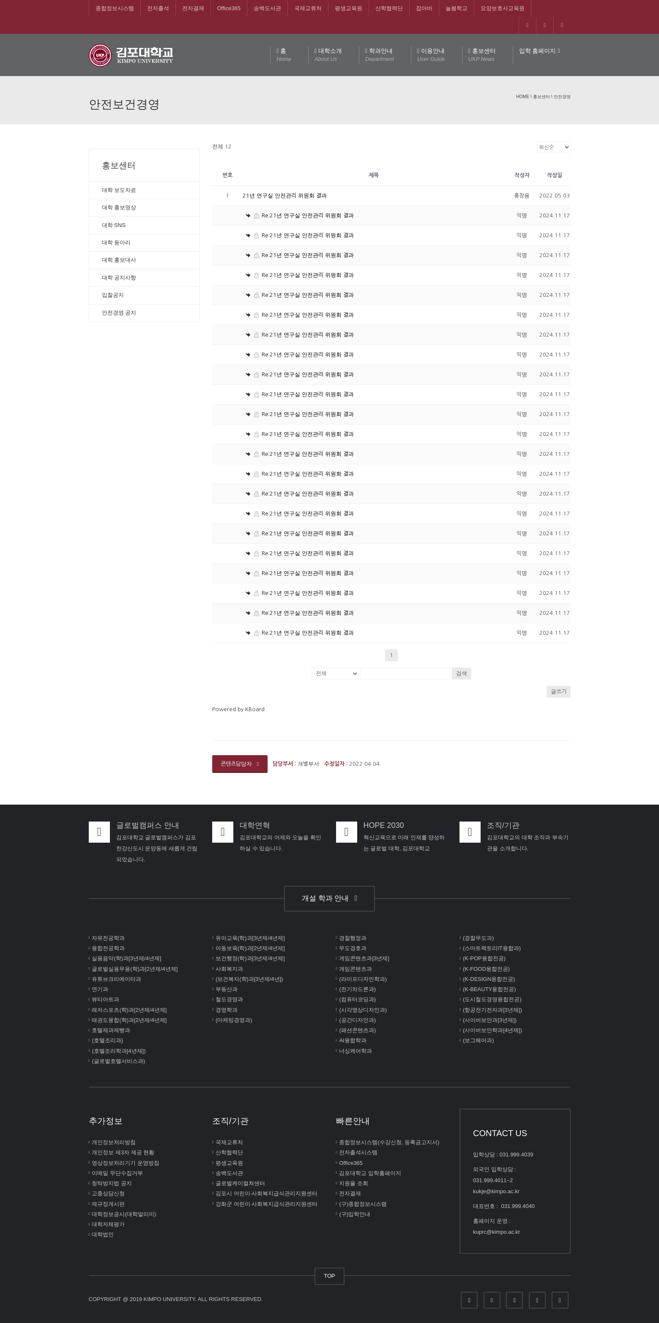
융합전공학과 (108, 948)
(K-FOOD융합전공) (486, 968)
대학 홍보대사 (119, 260)
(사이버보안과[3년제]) (490, 1020)
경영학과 (227, 1009)
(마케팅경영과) (234, 1020)
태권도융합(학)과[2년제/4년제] (129, 1020)
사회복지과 (229, 968)
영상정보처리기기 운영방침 (125, 1162)
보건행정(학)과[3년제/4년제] (250, 958)
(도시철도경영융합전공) (492, 999)
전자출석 (158, 8)
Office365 (229, 8)
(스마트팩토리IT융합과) (492, 948)
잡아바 (424, 8)
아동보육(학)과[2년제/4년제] (250, 948)
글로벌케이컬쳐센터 (240, 1183)
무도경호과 (352, 948)
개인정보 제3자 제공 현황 (123, 1152)
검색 (461, 673)
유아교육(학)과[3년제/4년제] (250, 938)
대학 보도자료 (119, 190)
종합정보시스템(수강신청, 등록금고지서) (389, 1142)
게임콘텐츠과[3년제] (364, 958)
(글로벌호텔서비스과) (118, 1061)
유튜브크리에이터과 (116, 979)
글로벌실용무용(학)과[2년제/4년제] (135, 968)
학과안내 (379, 55)
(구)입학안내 (354, 1214)
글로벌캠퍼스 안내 (147, 825)
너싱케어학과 (355, 1050)
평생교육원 (348, 8)
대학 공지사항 (119, 277)
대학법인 (103, 1234)
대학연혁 (255, 825)
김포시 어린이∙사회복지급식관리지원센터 (266, 1193)
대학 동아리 (116, 242)
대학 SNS (114, 225)
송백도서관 (267, 8)
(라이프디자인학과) (363, 979)
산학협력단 (389, 8)
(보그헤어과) (478, 1040)
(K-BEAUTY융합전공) (489, 989)
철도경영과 (229, 999)
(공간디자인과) (357, 1020)
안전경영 (562, 96)
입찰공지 (113, 295)
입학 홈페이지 (539, 50)
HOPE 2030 (384, 825)
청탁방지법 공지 (112, 1183)
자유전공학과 (108, 938)
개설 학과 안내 (329, 898)
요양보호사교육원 (503, 8)
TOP (329, 1276)
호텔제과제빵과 (111, 1030)
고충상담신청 (108, 1193)
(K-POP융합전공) (484, 958)
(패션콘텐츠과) (357, 1030)
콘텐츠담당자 (240, 764)
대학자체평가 (108, 1224)
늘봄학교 (457, 8)
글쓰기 (558, 691)
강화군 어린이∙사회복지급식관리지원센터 (266, 1203)
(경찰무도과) (478, 938)
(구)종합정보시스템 (363, 1203)
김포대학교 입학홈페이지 (370, 1173)
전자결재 (193, 8)
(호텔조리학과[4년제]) (118, 1050)
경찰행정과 (352, 938)
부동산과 (227, 989)
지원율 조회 (353, 1183)
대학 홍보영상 (119, 207)
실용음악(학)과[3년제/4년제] (126, 958)
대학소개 (328, 55)
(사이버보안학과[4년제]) (492, 1030)
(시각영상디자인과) (363, 1009)
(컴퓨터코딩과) (357, 999)
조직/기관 (503, 825)
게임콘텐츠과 (355, 968)
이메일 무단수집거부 (117, 1173)
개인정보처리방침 (114, 1142)
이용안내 (431, 55)
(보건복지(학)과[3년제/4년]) (249, 979)
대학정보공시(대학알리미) (124, 1214)
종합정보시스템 (115, 8)
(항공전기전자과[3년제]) (492, 1009)
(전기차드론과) (357, 989)
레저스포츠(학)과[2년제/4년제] (129, 1009)
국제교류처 (308, 8)
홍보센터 (482, 55)
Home (522, 96)
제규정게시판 (108, 1203)
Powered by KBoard (238, 709)
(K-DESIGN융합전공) (489, 979)
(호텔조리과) (107, 1040)
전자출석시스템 (358, 1152)
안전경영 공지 (119, 313)
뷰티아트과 (105, 999)
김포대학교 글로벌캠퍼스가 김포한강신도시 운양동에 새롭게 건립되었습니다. (157, 848)
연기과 (100, 989)
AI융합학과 (352, 1040)
